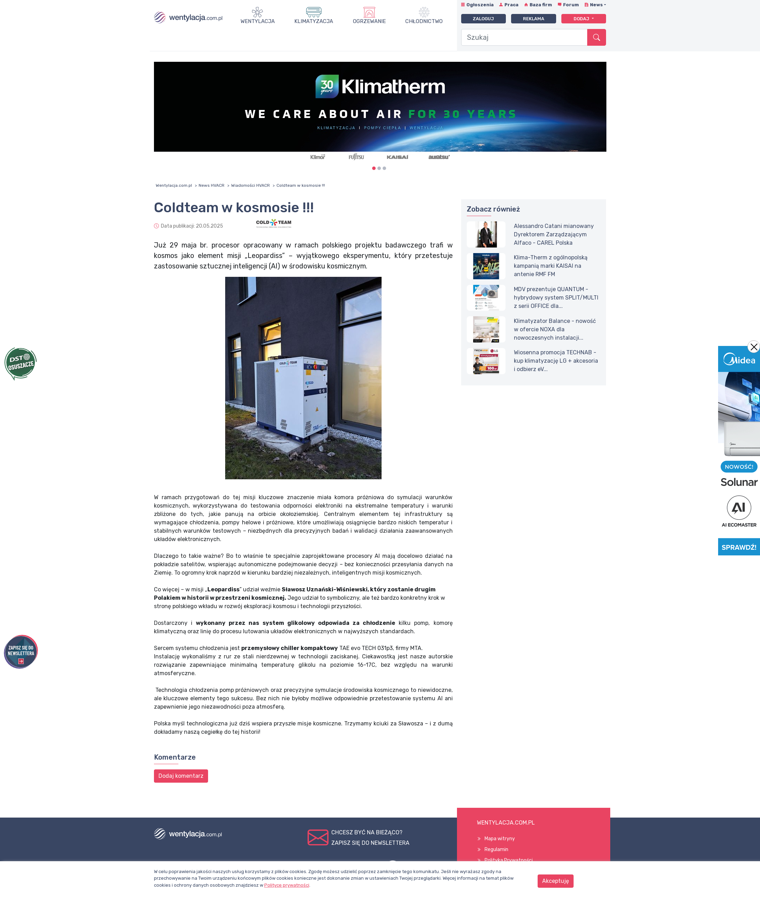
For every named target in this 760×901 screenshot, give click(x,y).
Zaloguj (483, 18)
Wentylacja (258, 21)
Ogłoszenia (480, 4)
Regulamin (496, 849)
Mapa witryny (500, 839)
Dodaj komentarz (181, 776)
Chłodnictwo (424, 21)
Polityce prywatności (286, 885)
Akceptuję (555, 881)
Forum (571, 4)
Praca (511, 4)
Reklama (533, 18)
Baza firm (541, 4)
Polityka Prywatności (509, 860)
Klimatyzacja (313, 21)
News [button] (596, 4)
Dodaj (582, 18)
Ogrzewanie (369, 21)
